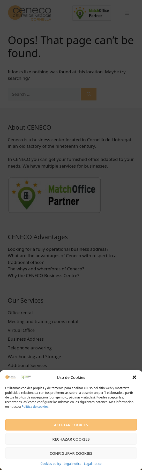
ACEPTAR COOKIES (71, 424)
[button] (134, 377)
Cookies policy (50, 463)
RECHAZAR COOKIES (70, 439)
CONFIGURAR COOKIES (71, 453)
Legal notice (72, 463)
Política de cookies (34, 406)
